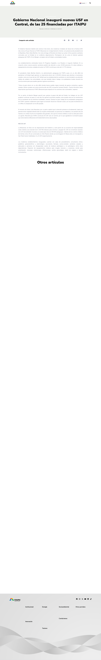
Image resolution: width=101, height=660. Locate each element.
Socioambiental (64, 607)
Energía (44, 607)
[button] (64, 40)
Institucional (29, 607)
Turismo (44, 628)
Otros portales (80, 607)
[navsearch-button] (90, 3)
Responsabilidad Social (50, 16)
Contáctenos (63, 618)
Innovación (28, 622)
